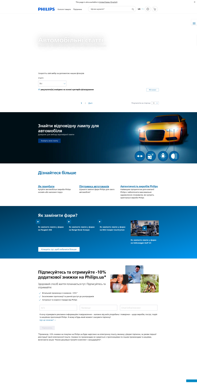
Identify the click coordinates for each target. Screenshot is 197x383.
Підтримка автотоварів (94, 221)
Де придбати (46, 221)
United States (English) (108, 2)
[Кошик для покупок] (155, 9)
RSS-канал (152, 90)
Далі (90, 103)
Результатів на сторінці (141, 103)
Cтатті (40, 78)
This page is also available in (87, 2)
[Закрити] (194, 2)
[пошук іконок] (132, 9)
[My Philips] (148, 9)
